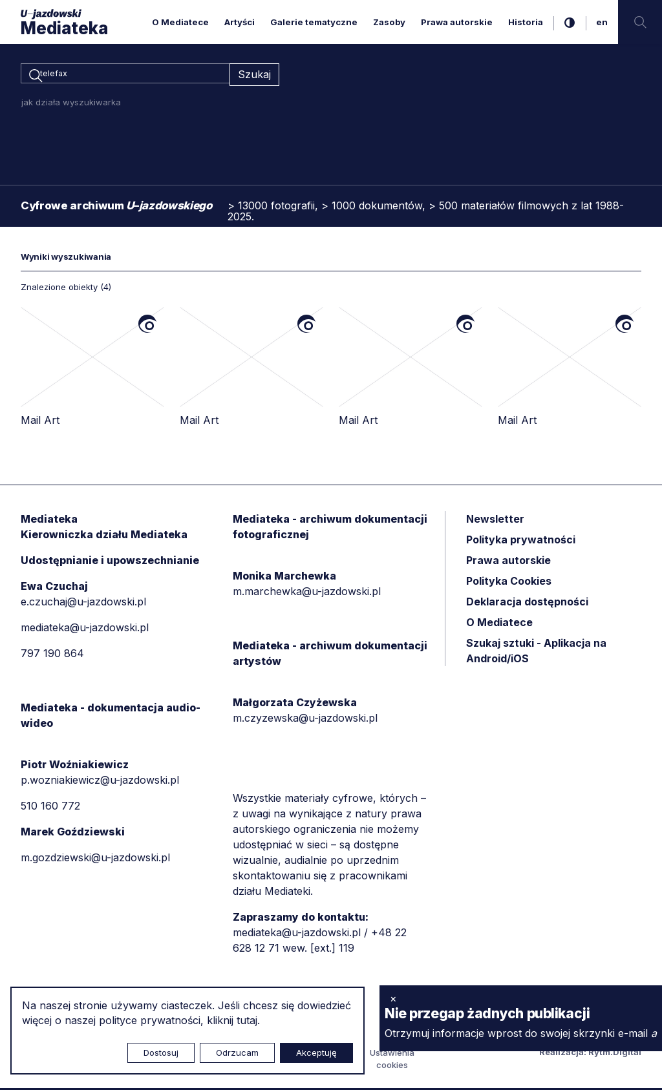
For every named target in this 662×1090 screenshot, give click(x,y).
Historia (525, 22)
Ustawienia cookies (392, 1061)
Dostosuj (161, 1052)
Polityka (508, 582)
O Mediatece (180, 22)
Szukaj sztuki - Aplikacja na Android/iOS (536, 652)
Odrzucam (237, 1052)
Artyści (239, 22)
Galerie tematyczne (314, 22)
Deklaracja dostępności (527, 603)
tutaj (247, 1020)
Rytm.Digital (614, 1054)
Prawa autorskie (457, 22)
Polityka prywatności (520, 541)
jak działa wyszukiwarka (71, 104)
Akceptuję (316, 1052)
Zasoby (389, 22)
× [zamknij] (393, 998)
